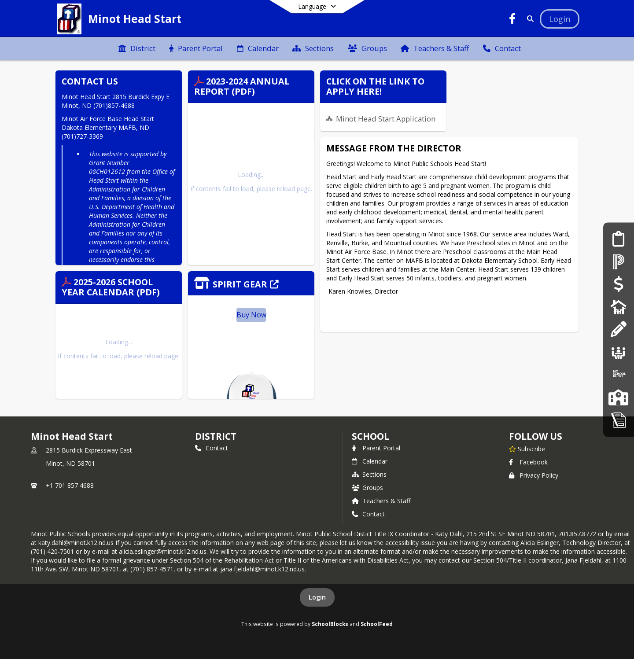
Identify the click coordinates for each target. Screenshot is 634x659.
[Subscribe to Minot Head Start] (527, 448)
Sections (369, 474)
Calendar (369, 461)
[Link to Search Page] (528, 19)
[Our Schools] (618, 397)
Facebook (528, 462)
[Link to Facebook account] (512, 20)
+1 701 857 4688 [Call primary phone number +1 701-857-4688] (70, 485)
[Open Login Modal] (559, 19)
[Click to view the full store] (251, 283)
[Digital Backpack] (619, 306)
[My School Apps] (619, 420)
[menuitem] (137, 48)
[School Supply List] (618, 329)
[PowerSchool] (619, 261)
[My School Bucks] (619, 375)
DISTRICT (215, 436)
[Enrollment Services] (618, 239)
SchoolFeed (377, 623)
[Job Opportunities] (619, 352)
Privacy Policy (533, 475)
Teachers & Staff (381, 501)
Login (317, 597)
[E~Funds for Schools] (618, 284)
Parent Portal (376, 448)
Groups (367, 487)
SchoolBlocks (330, 623)
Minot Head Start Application (385, 119)
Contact (211, 448)
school (370, 436)
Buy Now (251, 315)
